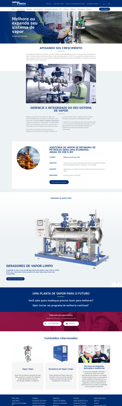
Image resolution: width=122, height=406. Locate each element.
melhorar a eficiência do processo (49, 120)
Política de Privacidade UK (19, 403)
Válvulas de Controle (39, 403)
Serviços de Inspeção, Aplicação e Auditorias (94, 367)
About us (97, 400)
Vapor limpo (27, 369)
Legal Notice (16, 400)
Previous (113, 285)
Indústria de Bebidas (59, 400)
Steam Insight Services (81, 400)
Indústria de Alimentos (60, 403)
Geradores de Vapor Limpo (61, 369)
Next (119, 285)
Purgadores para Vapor (39, 400)
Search (109, 3)
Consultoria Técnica (80, 403)
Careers (96, 403)
